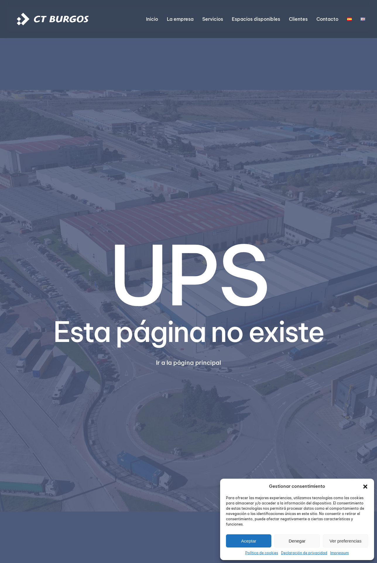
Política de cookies (261, 553)
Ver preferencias (345, 540)
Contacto (327, 19)
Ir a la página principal (188, 362)
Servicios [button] (212, 19)
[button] (365, 486)
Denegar (297, 540)
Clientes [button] (298, 19)
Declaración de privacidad (304, 553)
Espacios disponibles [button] (256, 19)
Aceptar (248, 540)
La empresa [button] (180, 19)
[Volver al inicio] (53, 19)
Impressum (339, 553)
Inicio (152, 19)
